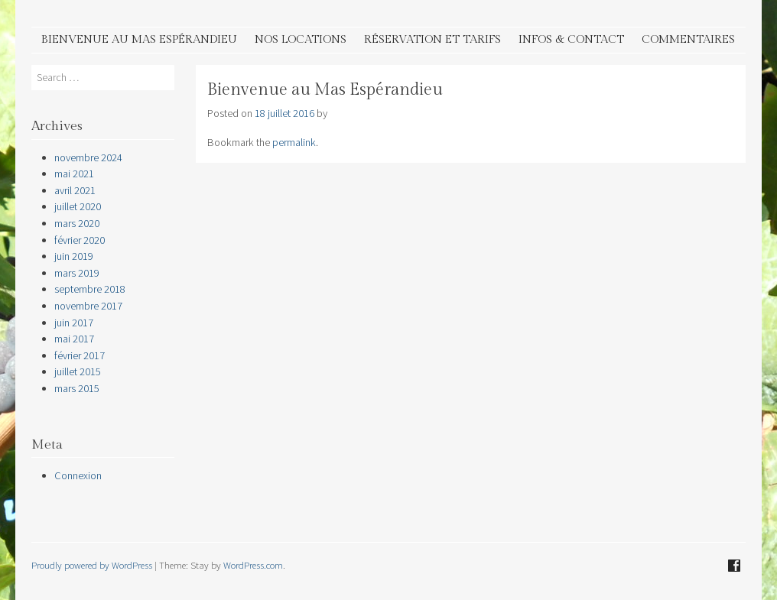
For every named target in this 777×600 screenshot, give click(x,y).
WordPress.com (253, 565)
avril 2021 (75, 190)
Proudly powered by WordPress (91, 565)
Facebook (734, 565)
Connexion (78, 475)
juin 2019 (73, 256)
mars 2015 (76, 388)
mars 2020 (76, 223)
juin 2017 (73, 322)
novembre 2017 (88, 306)
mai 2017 (74, 338)
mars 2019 (76, 273)
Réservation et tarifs (432, 39)
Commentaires (688, 39)
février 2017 (79, 355)
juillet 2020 (77, 206)
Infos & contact (571, 39)
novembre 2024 (88, 157)
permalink (294, 142)
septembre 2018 (89, 289)
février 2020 (79, 240)
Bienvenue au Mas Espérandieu (139, 39)
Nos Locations (300, 39)
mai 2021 (74, 173)
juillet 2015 (77, 371)
